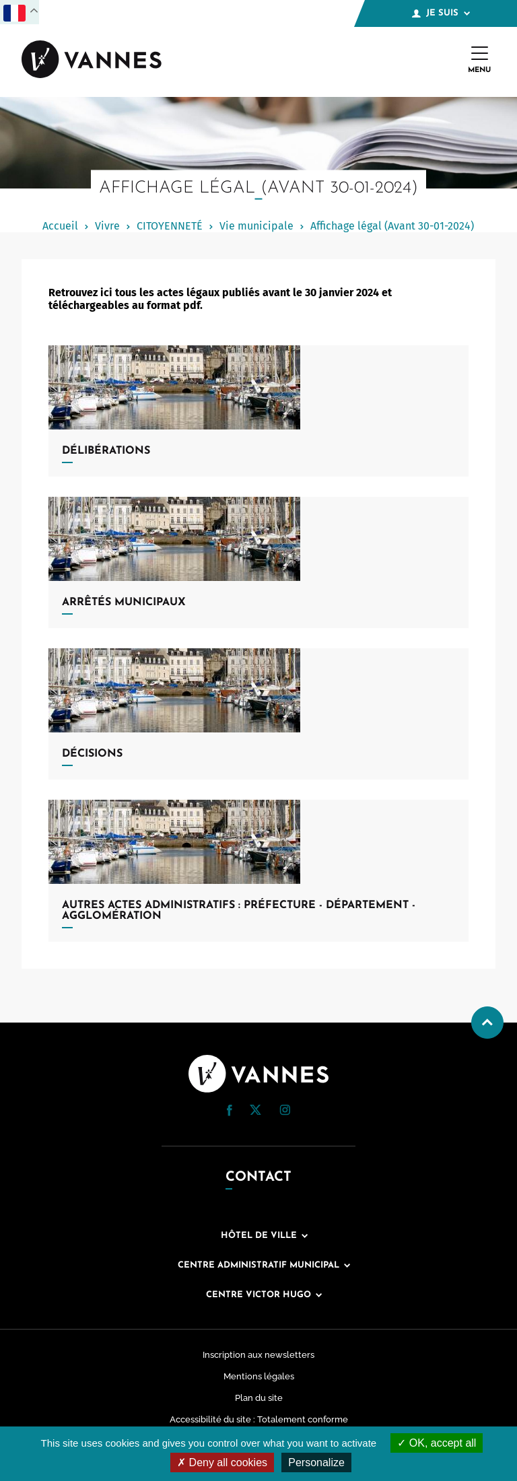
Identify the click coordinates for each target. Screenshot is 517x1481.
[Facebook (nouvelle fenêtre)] (229, 1112)
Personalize (316, 1462)
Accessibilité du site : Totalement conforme (259, 1419)
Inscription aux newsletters (258, 1355)
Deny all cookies (222, 1462)
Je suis (441, 13)
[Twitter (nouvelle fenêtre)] (255, 1111)
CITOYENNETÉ (170, 225)
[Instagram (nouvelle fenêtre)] (285, 1112)
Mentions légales (258, 1376)
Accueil (60, 225)
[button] (229, 1110)
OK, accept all (436, 1443)
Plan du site (259, 1398)
